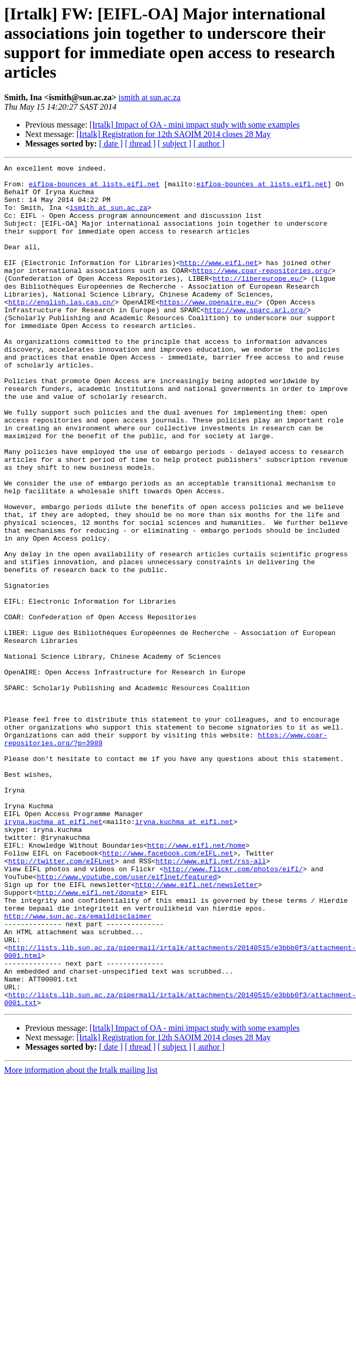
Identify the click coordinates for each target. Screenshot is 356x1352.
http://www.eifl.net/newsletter (196, 1029)
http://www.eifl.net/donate (90, 1038)
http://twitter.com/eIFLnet (61, 1001)
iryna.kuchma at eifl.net (53, 953)
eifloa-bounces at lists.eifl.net (94, 188)
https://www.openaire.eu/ (208, 330)
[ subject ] (174, 143)
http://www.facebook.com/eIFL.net (167, 991)
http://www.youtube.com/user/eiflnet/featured (127, 1019)
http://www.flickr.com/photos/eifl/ (233, 1010)
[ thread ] (140, 143)
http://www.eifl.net (218, 283)
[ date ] (111, 143)
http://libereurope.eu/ (258, 302)
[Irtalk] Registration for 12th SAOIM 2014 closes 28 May (174, 134)
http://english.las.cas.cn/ (61, 330)
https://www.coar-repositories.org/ (261, 292)
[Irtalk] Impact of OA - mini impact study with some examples (195, 124)
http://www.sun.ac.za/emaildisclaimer (78, 1067)
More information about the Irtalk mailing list (80, 1238)
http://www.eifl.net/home (196, 982)
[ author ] (209, 143)
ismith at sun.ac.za (149, 97)
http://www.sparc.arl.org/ (255, 339)
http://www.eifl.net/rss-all (211, 1001)
